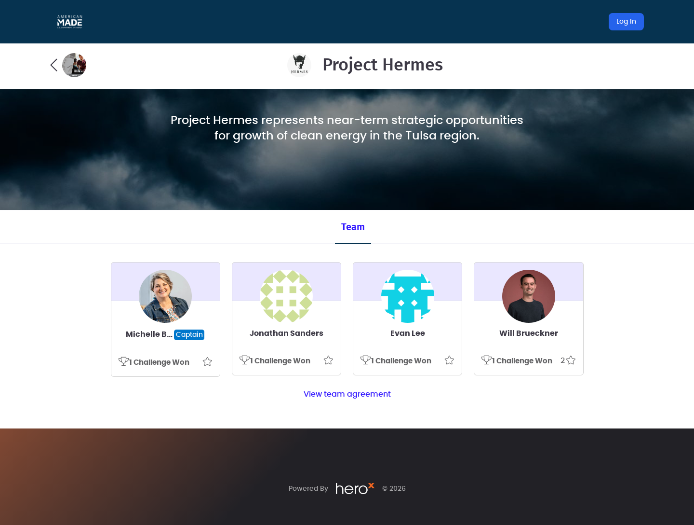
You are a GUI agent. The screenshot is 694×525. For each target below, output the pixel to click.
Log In (626, 21)
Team (353, 227)
